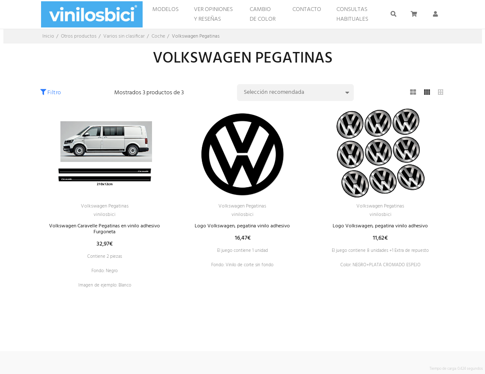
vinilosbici (104, 216)
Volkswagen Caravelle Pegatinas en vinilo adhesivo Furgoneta (105, 232)
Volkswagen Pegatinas (105, 207)
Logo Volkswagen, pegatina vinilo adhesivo (242, 229)
